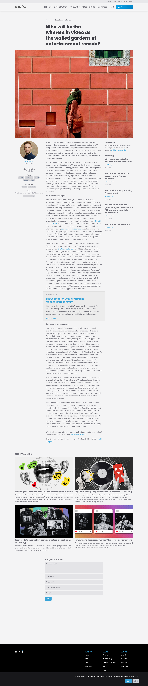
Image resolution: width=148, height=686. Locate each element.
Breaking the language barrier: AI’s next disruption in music (44, 491)
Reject (136, 681)
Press (114, 1)
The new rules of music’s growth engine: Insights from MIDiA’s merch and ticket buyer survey (119, 208)
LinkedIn (123, 655)
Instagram (124, 666)
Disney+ (37, 177)
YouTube (21, 177)
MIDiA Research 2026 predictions (65, 300)
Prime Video (32, 186)
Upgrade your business (124, 7)
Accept (128, 681)
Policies (105, 655)
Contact (109, 1)
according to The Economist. (72, 229)
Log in (130, 1)
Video (32, 180)
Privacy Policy (107, 659)
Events (87, 655)
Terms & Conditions (109, 662)
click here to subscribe (79, 435)
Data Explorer (60, 7)
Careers (87, 662)
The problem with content (117, 224)
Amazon (24, 186)
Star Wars (26, 180)
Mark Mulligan (109, 165)
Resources (102, 7)
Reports (48, 7)
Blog (111, 7)
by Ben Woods (29, 161)
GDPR (105, 666)
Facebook (124, 662)
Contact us (88, 666)
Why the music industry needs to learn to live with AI (118, 160)
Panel (120, 1)
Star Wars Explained (65, 249)
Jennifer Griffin (23, 136)
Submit (48, 599)
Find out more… (52, 318)
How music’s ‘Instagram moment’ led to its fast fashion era (103, 540)
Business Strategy (29, 196)
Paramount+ (29, 177)
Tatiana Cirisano (109, 182)
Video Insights (88, 7)
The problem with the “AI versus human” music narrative (117, 176)
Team (125, 1)
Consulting (74, 7)
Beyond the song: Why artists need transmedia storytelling (103, 491)
